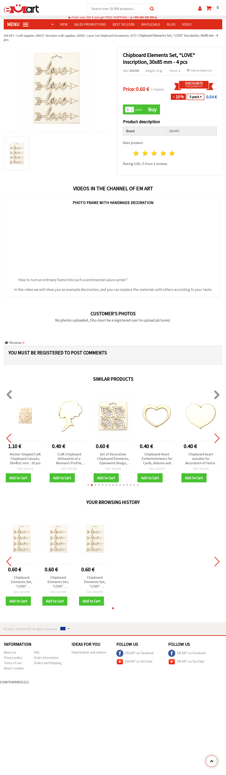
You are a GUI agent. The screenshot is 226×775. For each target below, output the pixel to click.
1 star (136, 153)
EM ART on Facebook (135, 654)
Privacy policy (13, 658)
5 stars (172, 153)
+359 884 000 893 (143, 17)
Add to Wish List (199, 70)
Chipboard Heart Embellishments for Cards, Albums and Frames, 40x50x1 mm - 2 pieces (157, 459)
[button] (88, 485)
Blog (171, 24)
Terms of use (13, 663)
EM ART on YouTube (134, 662)
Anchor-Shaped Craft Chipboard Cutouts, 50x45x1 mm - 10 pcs (25, 458)
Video (187, 24)
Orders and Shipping (48, 663)
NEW (64, 24)
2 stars (145, 153)
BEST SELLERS (124, 24)
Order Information (46, 658)
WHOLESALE (150, 24)
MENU (17, 24)
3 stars (154, 153)
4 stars (163, 153)
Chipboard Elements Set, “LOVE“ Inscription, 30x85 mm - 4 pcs (21, 582)
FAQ (36, 653)
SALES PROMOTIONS (90, 24)
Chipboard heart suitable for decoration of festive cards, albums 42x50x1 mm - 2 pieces (201, 459)
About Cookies (14, 669)
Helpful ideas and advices (89, 653)
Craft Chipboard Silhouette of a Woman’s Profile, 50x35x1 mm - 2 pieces (69, 459)
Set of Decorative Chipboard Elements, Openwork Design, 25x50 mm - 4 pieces (113, 459)
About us (10, 653)
